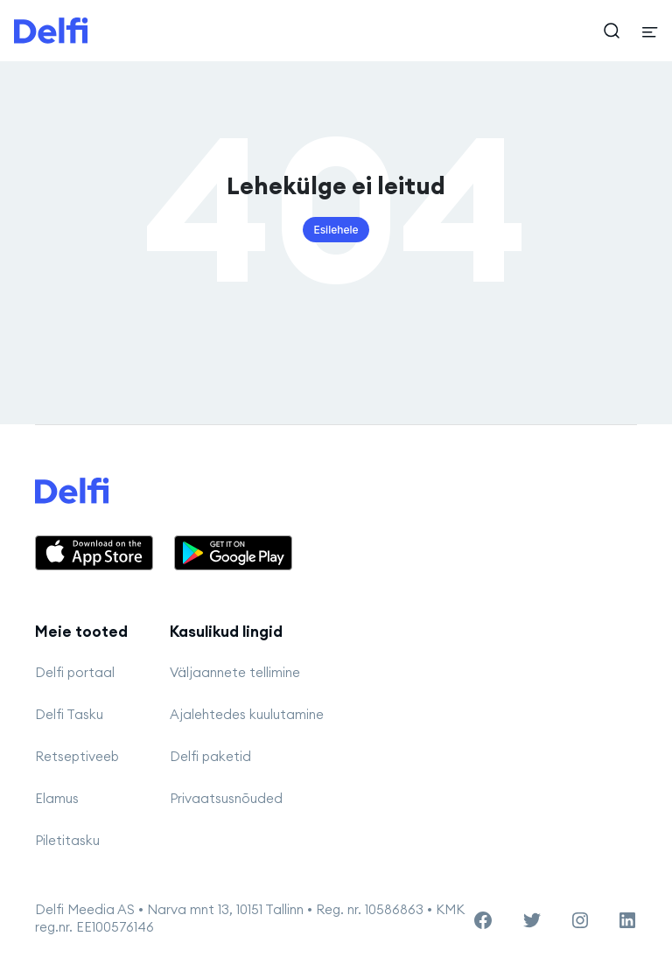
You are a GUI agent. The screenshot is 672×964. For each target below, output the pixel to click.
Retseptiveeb (77, 756)
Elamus (57, 798)
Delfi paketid (210, 756)
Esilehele (335, 230)
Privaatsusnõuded (226, 798)
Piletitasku (67, 840)
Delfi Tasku (69, 714)
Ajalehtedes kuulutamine (247, 714)
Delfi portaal (75, 672)
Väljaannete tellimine (235, 672)
